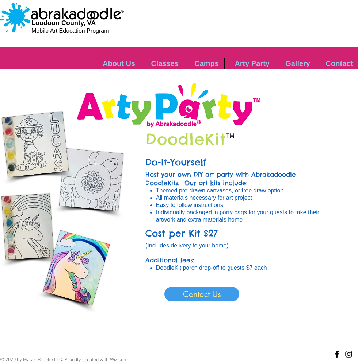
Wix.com (119, 360)
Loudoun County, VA (63, 23)
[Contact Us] (201, 294)
